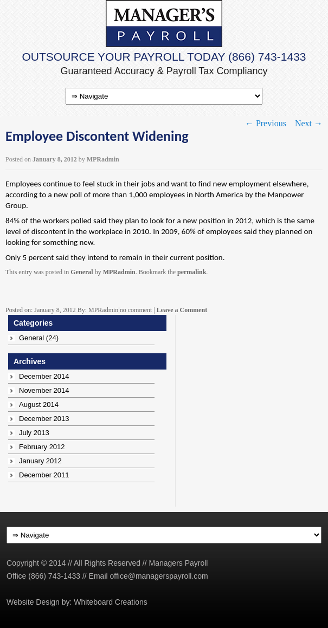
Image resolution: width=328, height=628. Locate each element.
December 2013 (44, 419)
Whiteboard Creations (110, 602)
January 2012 (40, 461)
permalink (191, 272)
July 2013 (34, 433)
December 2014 (44, 376)
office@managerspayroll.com (159, 576)
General (81, 272)
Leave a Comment (182, 310)
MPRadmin (103, 159)
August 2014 (39, 404)
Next (309, 123)
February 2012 (42, 447)
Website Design (33, 602)
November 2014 (44, 390)
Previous (265, 123)
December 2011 (44, 475)
